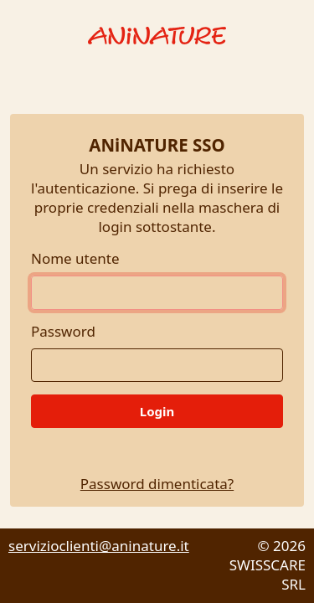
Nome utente (75, 259)
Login (157, 411)
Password (63, 331)
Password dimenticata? (157, 483)
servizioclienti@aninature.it (98, 545)
